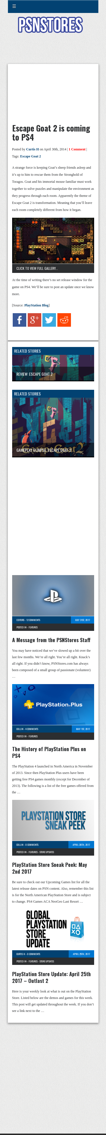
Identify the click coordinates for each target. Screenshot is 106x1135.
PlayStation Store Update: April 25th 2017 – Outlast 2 (51, 977)
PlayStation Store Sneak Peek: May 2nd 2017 (49, 868)
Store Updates (47, 852)
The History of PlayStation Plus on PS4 (49, 752)
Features (33, 627)
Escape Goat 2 (30, 156)
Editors (20, 620)
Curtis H (32, 149)
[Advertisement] (53, 52)
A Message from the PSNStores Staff (51, 640)
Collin (19, 729)
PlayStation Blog (36, 305)
